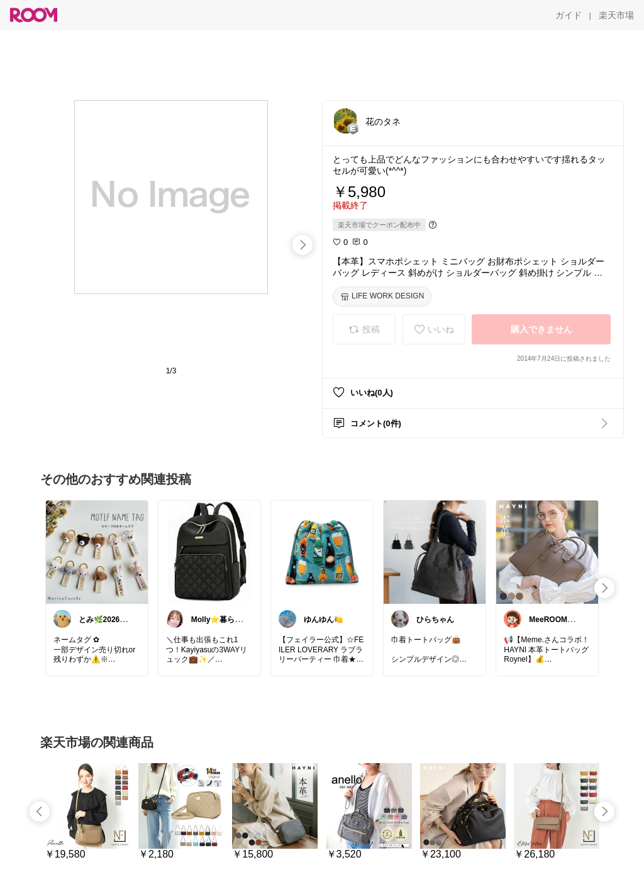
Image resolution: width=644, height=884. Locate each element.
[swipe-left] (40, 812)
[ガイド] (568, 15)
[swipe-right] (302, 245)
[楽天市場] (616, 15)
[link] (97, 552)
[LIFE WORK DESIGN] (382, 296)
